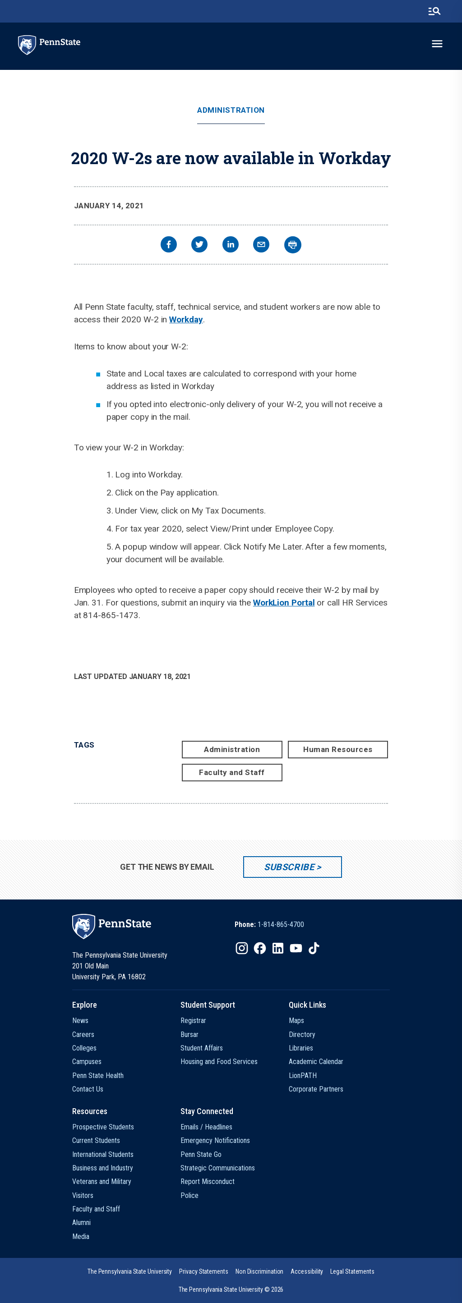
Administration (230, 110)
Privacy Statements (203, 1271)
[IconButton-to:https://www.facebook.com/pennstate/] (260, 948)
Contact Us (87, 1089)
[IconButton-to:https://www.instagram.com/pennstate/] (242, 948)
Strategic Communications (217, 1168)
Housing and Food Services (219, 1061)
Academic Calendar (316, 1061)
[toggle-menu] (437, 43)
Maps (296, 1020)
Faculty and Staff (232, 772)
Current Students (96, 1140)
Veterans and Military (101, 1181)
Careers (83, 1034)
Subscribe (289, 867)
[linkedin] (230, 245)
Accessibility (307, 1271)
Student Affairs (201, 1048)
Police (189, 1195)
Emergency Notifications (215, 1140)
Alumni (81, 1222)
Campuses (87, 1061)
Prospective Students (103, 1127)
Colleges (84, 1048)
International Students (103, 1154)
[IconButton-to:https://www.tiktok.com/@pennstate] (314, 948)
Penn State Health (98, 1075)
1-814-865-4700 (281, 924)
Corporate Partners (316, 1089)
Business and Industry (102, 1168)
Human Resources (338, 749)
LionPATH (303, 1075)
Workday (186, 319)
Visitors (82, 1195)
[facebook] (169, 245)
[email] (261, 245)
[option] (269, 924)
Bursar (189, 1034)
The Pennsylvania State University (130, 1271)
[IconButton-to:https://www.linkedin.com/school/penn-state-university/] (278, 948)
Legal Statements (352, 1271)
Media (80, 1236)
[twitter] (199, 245)
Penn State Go (201, 1154)
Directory (302, 1034)
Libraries (301, 1048)
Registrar (193, 1020)
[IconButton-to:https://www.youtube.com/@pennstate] (296, 948)
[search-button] (434, 11)
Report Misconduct (207, 1181)
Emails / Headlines (206, 1127)
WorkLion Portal (284, 602)
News (80, 1020)
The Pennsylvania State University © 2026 (231, 1289)
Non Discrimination (260, 1271)
